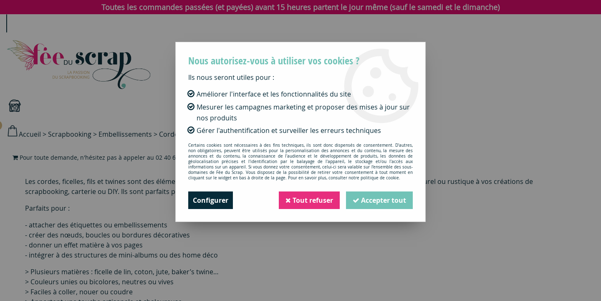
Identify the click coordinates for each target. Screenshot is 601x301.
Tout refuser (309, 200)
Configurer (210, 200)
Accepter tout (379, 200)
